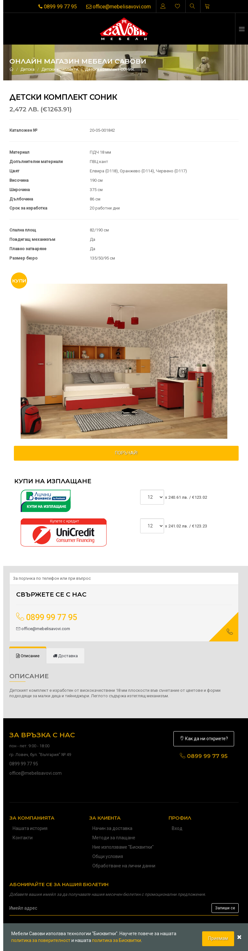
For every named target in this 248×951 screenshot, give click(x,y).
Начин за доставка (112, 828)
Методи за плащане (113, 837)
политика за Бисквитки (116, 940)
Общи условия (107, 856)
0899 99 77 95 (57, 7)
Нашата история (30, 828)
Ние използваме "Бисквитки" (123, 847)
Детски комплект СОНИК (109, 69)
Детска (27, 69)
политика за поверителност (40, 940)
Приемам (218, 938)
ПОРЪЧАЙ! (126, 452)
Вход (177, 828)
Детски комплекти (59, 69)
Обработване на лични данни (123, 865)
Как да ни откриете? (204, 738)
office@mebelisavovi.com (118, 7)
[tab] (27, 656)
